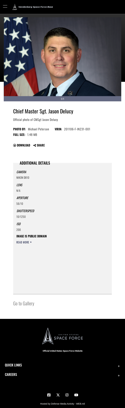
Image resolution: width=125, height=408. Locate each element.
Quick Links (13, 364)
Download (21, 145)
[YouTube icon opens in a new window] (76, 395)
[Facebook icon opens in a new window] (48, 395)
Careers (11, 374)
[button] (5, 7)
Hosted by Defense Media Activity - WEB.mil (62, 403)
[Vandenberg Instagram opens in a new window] (67, 395)
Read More (23, 242)
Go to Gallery (23, 303)
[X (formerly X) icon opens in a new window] (58, 395)
